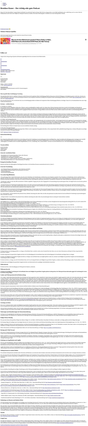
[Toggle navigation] (1, 1)
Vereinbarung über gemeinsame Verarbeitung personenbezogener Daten (69, 374)
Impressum (2, 71)
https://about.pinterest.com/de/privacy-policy (51, 387)
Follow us (5, 4)
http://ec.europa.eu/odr (77, 97)
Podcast (4, 3)
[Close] (1, 76)
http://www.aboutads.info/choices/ (7, 299)
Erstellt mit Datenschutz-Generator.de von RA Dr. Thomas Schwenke (14, 424)
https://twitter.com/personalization (67, 384)
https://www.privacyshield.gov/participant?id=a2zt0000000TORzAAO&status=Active (17, 385)
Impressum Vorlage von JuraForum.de (11, 132)
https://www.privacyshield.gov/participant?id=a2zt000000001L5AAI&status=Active (20, 380)
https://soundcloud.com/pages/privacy (56, 397)
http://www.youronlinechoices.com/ (28, 299)
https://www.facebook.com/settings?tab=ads (78, 375)
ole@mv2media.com (8, 85)
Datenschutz (8, 71)
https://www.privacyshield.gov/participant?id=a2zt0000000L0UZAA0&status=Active (35, 391)
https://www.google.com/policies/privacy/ (73, 414)
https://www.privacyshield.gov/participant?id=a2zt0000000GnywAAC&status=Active (40, 376)
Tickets (4, 5)
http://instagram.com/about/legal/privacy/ (54, 382)
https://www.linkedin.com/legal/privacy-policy (51, 390)
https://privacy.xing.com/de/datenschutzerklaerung (53, 393)
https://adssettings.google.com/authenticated (74, 379)
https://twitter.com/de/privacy (50, 384)
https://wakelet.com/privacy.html (54, 395)
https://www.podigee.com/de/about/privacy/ (52, 327)
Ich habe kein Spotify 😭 (5, 28)
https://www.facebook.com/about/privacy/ (18, 375)
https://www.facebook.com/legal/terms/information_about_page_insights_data (49, 375)
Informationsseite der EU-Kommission (22, 246)
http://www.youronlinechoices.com (9, 376)
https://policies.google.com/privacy (54, 379)
